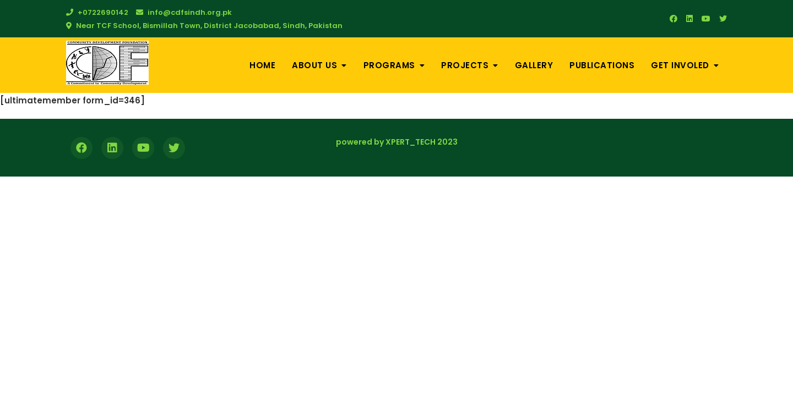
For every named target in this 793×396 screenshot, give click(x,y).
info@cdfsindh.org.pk (184, 12)
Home (262, 65)
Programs (389, 65)
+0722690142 (97, 12)
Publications (601, 65)
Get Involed (680, 65)
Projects (464, 65)
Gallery (534, 65)
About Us (314, 65)
